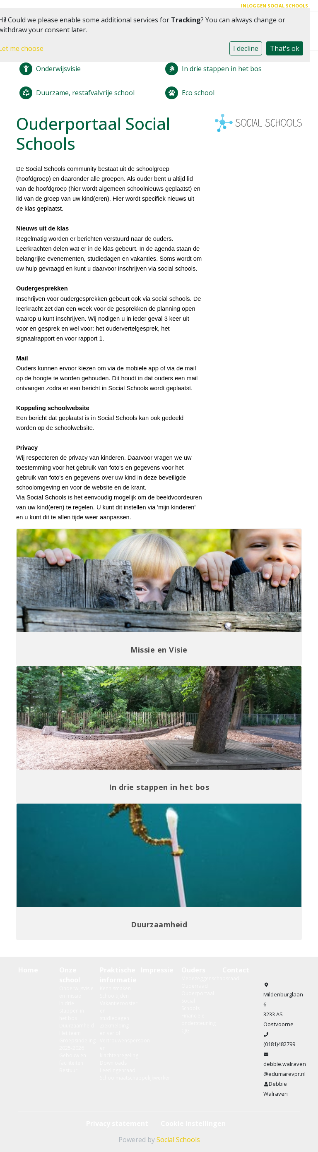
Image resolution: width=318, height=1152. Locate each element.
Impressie (155, 969)
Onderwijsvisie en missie (73, 992)
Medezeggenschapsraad (195, 978)
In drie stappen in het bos (71, 1011)
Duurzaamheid (73, 1025)
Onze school (69, 974)
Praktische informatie (114, 974)
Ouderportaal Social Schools (195, 1001)
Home (28, 969)
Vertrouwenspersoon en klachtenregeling (114, 1048)
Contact (235, 969)
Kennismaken (114, 988)
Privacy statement (117, 1123)
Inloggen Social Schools (274, 5)
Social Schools (178, 1139)
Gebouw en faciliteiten (72, 1059)
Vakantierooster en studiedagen (114, 1011)
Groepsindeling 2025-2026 (73, 1044)
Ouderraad (194, 985)
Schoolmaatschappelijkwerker (114, 1077)
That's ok (284, 48)
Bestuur (68, 1070)
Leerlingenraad (114, 1070)
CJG (185, 1030)
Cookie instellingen (193, 1123)
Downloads (113, 1062)
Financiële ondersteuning (195, 1019)
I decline (245, 48)
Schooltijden (114, 995)
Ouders (193, 969)
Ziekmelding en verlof (114, 1029)
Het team (70, 1033)
